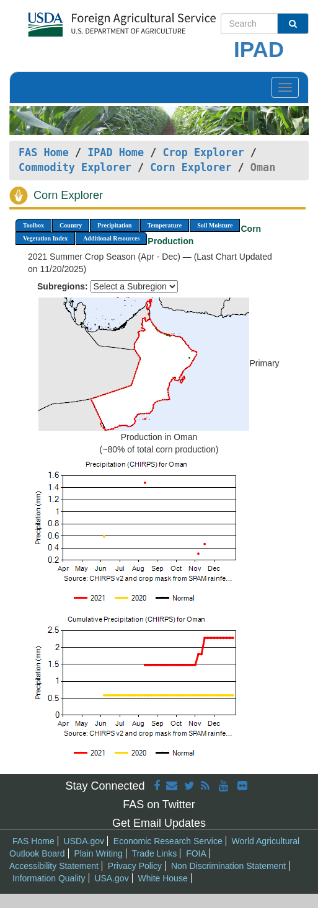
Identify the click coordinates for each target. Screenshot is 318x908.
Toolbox (33, 225)
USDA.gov (84, 841)
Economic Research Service (168, 841)
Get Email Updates (159, 823)
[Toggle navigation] (285, 87)
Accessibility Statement (54, 866)
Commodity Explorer (75, 167)
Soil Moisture (214, 225)
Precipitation (114, 225)
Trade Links (154, 853)
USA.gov (111, 878)
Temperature (165, 225)
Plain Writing (98, 853)
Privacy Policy (135, 866)
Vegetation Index (45, 238)
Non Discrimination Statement (228, 866)
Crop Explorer (203, 152)
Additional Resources (111, 238)
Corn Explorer (190, 167)
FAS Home (44, 152)
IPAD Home (115, 152)
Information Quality (49, 878)
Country (71, 225)
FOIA (196, 853)
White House (163, 878)
